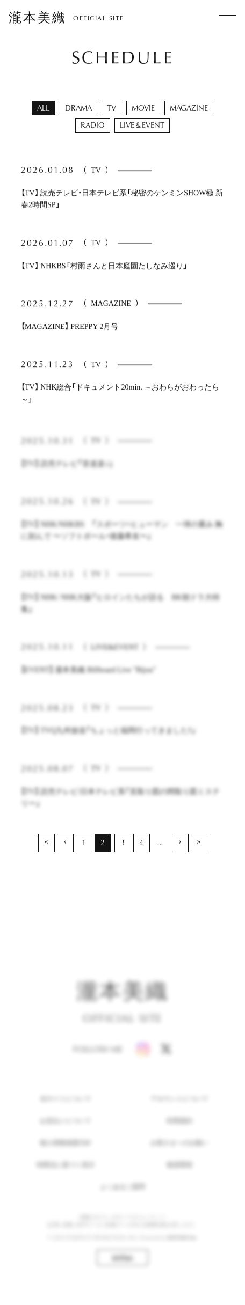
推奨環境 (179, 1178)
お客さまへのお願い (179, 1156)
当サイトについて (65, 1112)
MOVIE (143, 108)
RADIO (93, 125)
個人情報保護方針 (65, 1156)
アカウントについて (179, 1112)
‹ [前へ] (65, 842)
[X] (166, 1062)
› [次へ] (180, 842)
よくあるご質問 (122, 1200)
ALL (43, 108)
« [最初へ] (46, 842)
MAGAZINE (189, 108)
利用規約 (179, 1134)
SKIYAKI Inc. (182, 1250)
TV (111, 108)
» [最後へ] (199, 842)
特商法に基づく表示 (66, 1178)
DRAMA (78, 108)
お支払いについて (65, 1134)
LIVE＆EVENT (142, 125)
